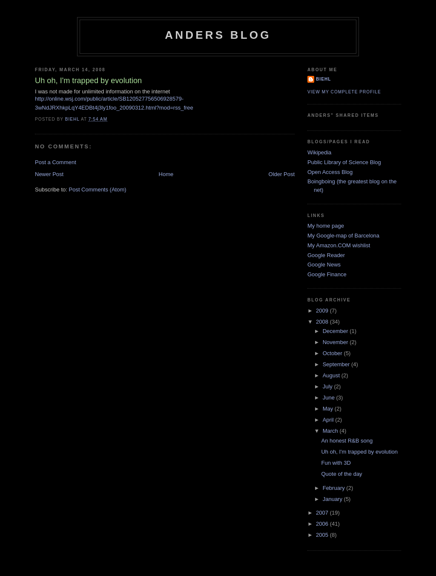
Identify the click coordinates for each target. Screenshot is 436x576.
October (333, 353)
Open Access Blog (330, 172)
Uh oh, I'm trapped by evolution (359, 452)
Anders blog (218, 35)
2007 (323, 512)
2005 (323, 535)
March (331, 431)
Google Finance (327, 274)
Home (166, 174)
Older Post (282, 174)
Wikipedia (319, 152)
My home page (325, 226)
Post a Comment (55, 162)
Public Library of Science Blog (344, 162)
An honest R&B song (347, 440)
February (335, 488)
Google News (324, 264)
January (333, 499)
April (329, 420)
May (329, 408)
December (336, 331)
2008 (323, 321)
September (337, 364)
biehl (323, 79)
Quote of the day (341, 474)
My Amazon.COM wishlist (338, 245)
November (336, 342)
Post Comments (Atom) (97, 189)
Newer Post (49, 174)
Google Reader (326, 255)
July (328, 386)
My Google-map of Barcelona (343, 235)
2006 (323, 524)
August (332, 375)
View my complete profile (344, 92)
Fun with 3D (335, 463)
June (329, 397)
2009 (323, 310)
